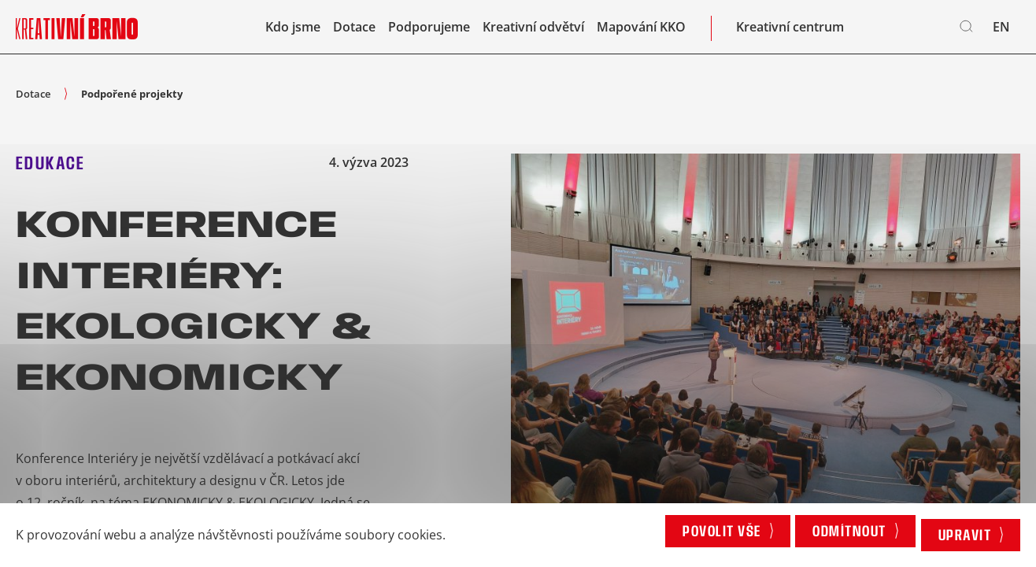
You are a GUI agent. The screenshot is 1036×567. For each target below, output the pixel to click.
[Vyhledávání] (967, 31)
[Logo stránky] (77, 31)
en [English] (1001, 31)
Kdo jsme (292, 31)
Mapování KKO (641, 31)
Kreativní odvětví (533, 31)
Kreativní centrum (790, 31)
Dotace (354, 31)
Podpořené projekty (132, 94)
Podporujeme (429, 31)
